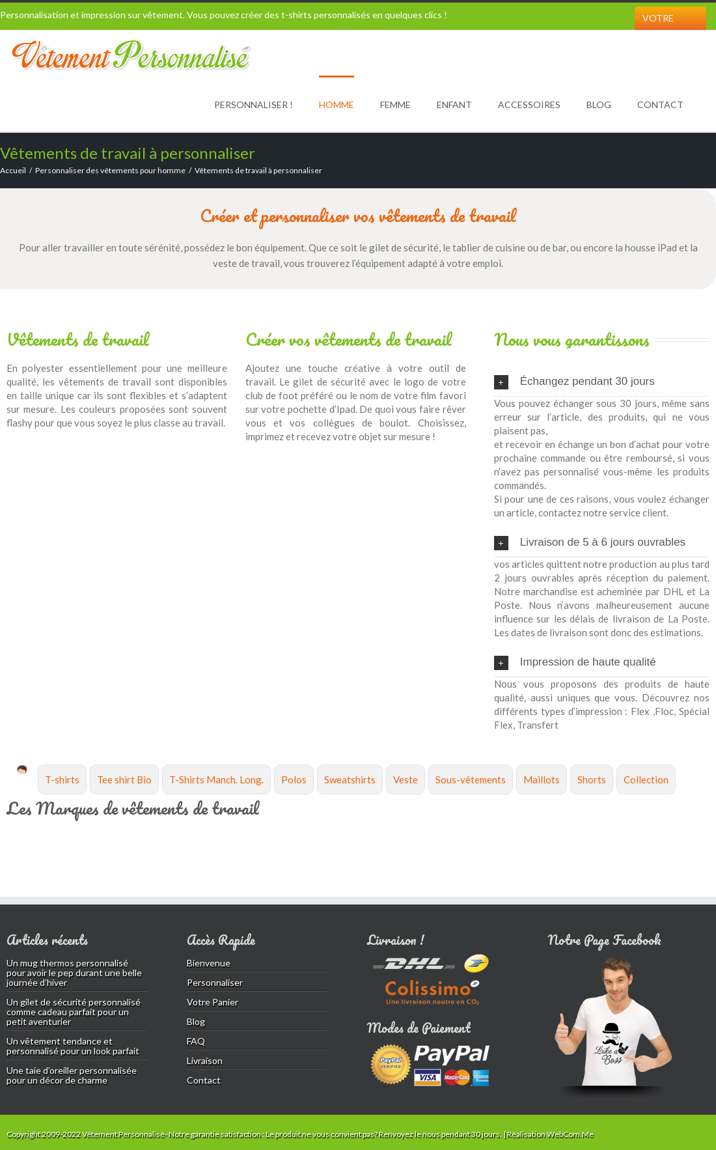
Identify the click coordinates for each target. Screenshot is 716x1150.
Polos (294, 779)
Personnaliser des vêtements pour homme (110, 170)
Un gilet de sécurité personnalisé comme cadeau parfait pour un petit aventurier (74, 1011)
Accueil (13, 170)
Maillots (541, 779)
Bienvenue (208, 962)
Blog (598, 104)
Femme (395, 104)
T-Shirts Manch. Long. (216, 779)
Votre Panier (658, 30)
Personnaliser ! (253, 104)
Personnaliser (215, 982)
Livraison (205, 1060)
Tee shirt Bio (124, 779)
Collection (646, 779)
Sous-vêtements (470, 779)
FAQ (196, 1040)
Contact (660, 104)
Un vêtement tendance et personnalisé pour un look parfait (73, 1045)
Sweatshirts (350, 779)
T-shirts (62, 779)
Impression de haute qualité (575, 663)
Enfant (454, 104)
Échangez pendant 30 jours (574, 382)
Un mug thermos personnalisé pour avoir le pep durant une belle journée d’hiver (74, 972)
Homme (336, 104)
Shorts (591, 779)
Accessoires (529, 104)
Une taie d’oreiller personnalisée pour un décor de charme (72, 1075)
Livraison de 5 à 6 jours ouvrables (589, 543)
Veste (405, 779)
